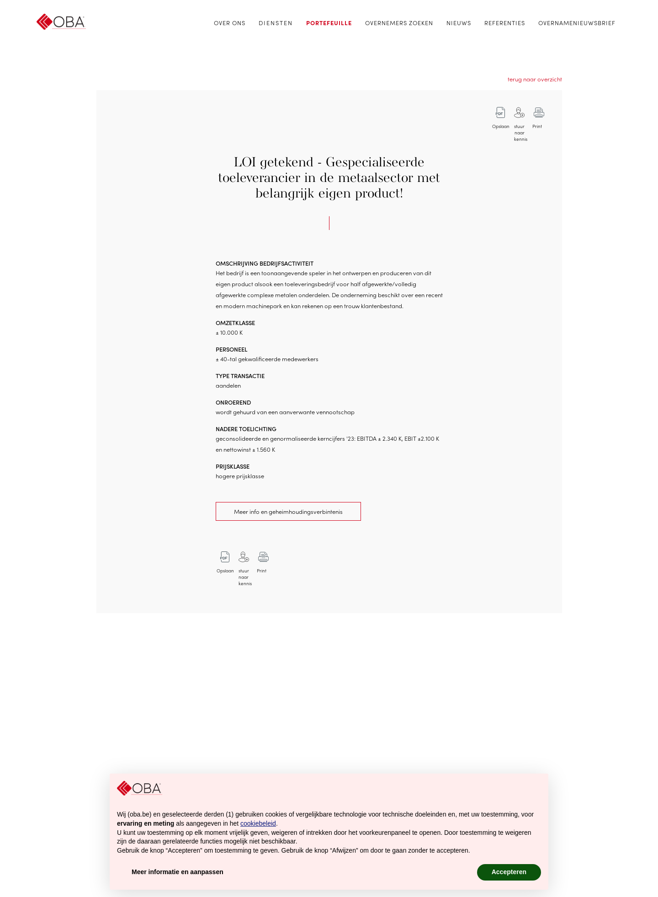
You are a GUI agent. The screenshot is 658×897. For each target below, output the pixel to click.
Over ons (229, 22)
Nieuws (458, 22)
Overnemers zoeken (399, 22)
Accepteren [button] (509, 872)
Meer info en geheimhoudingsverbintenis (288, 511)
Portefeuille (329, 22)
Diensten (276, 22)
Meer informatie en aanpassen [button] (177, 872)
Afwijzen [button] (446, 872)
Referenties (504, 22)
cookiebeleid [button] (258, 823)
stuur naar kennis (520, 129)
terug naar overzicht (535, 79)
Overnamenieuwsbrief (577, 22)
